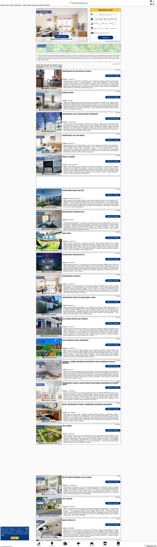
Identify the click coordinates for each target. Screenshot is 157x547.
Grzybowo (40, 73)
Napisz (155, 546)
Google (26, 528)
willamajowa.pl (78, 3)
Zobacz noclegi (112, 76)
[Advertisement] (78, 460)
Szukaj (105, 37)
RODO (2, 535)
